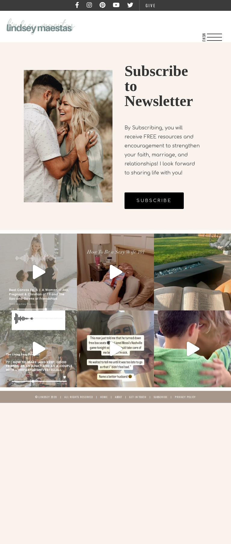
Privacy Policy (185, 397)
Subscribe (161, 397)
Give (151, 5)
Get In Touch (137, 397)
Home (104, 397)
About (118, 397)
